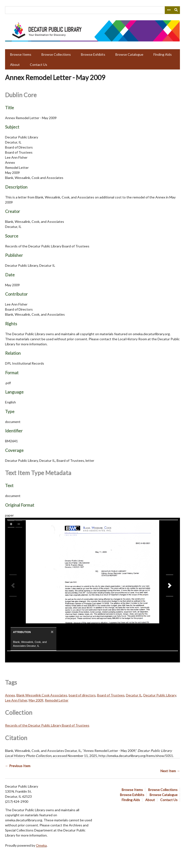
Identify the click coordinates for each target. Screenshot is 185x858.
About (15, 64)
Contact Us (38, 64)
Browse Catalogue (129, 54)
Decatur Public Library (159, 695)
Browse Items (20, 54)
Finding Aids (162, 54)
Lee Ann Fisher (16, 700)
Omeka (41, 845)
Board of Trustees (111, 695)
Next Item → (170, 771)
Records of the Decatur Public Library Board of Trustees (47, 725)
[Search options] (168, 10)
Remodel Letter (56, 700)
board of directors (82, 695)
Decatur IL (134, 695)
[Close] (51, 631)
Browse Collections (56, 54)
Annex (10, 695)
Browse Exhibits (93, 54)
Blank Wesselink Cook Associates (41, 695)
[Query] (92, 10)
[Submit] (176, 10)
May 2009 (36, 700)
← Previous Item (17, 766)
